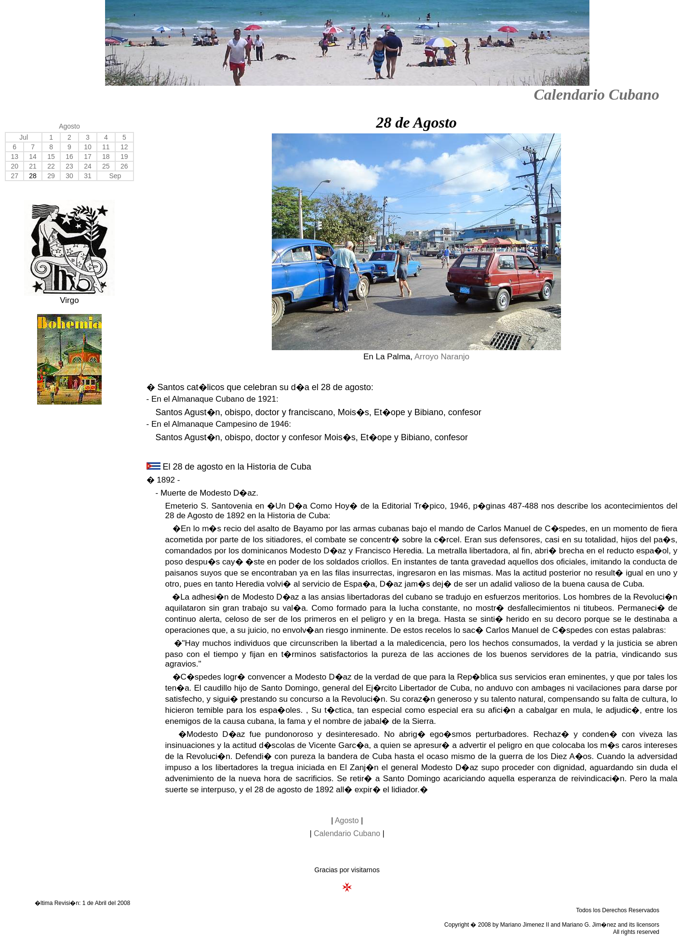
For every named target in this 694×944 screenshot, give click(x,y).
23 (69, 166)
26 (124, 166)
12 (124, 147)
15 (51, 156)
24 (88, 166)
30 (69, 176)
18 (106, 156)
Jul (23, 137)
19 (124, 156)
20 (14, 166)
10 (88, 147)
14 (33, 156)
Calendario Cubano (596, 94)
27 (14, 176)
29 (51, 176)
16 (69, 156)
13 (14, 156)
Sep (115, 176)
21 (33, 166)
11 (106, 147)
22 (51, 166)
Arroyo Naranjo (441, 356)
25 (106, 166)
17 (88, 156)
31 (88, 176)
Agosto (69, 126)
